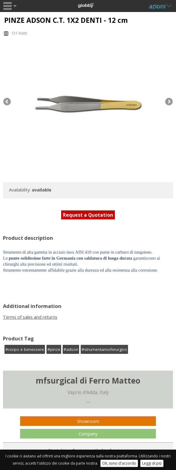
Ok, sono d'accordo (119, 463)
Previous (7, 102)
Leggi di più (152, 463)
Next (168, 102)
